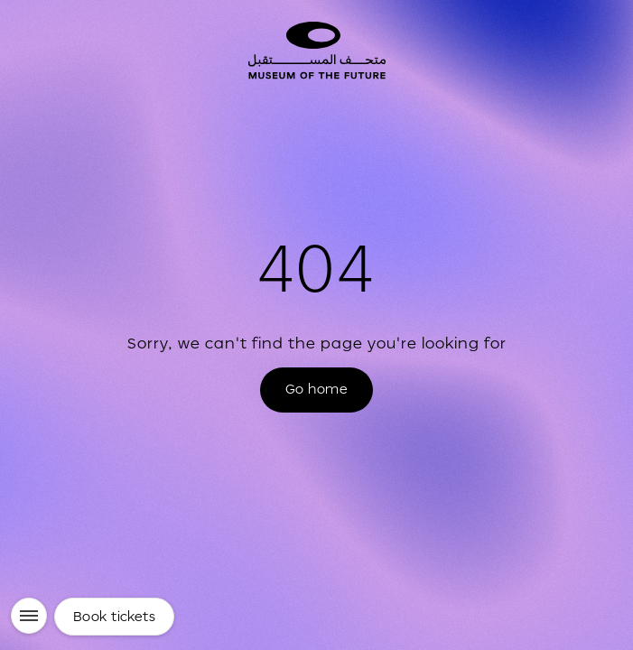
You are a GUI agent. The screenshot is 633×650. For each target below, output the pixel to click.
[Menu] (29, 616)
